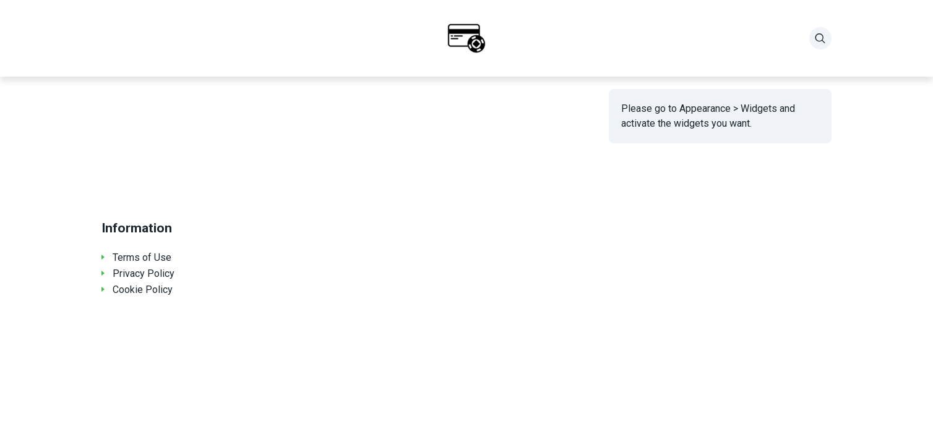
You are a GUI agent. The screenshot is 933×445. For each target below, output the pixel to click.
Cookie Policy (143, 289)
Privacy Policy (143, 273)
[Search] (820, 38)
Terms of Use (142, 257)
